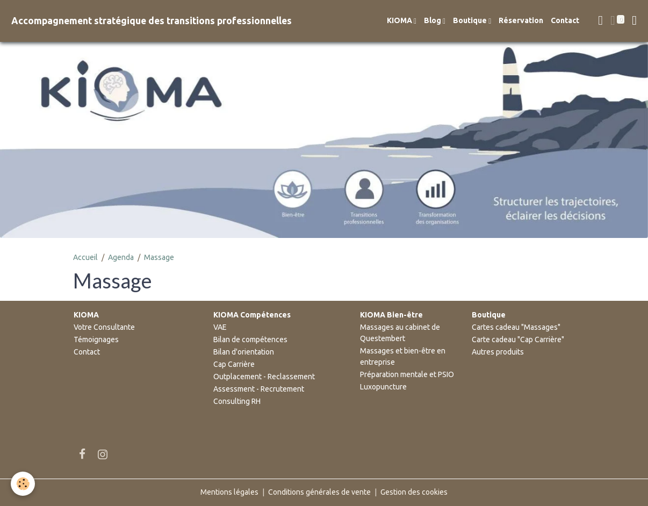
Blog (433, 20)
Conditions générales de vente (319, 492)
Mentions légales (229, 492)
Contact (565, 20)
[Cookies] (23, 484)
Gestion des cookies (414, 492)
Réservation (521, 20)
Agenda (121, 257)
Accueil (85, 257)
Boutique (470, 20)
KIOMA (400, 20)
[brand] (152, 20)
